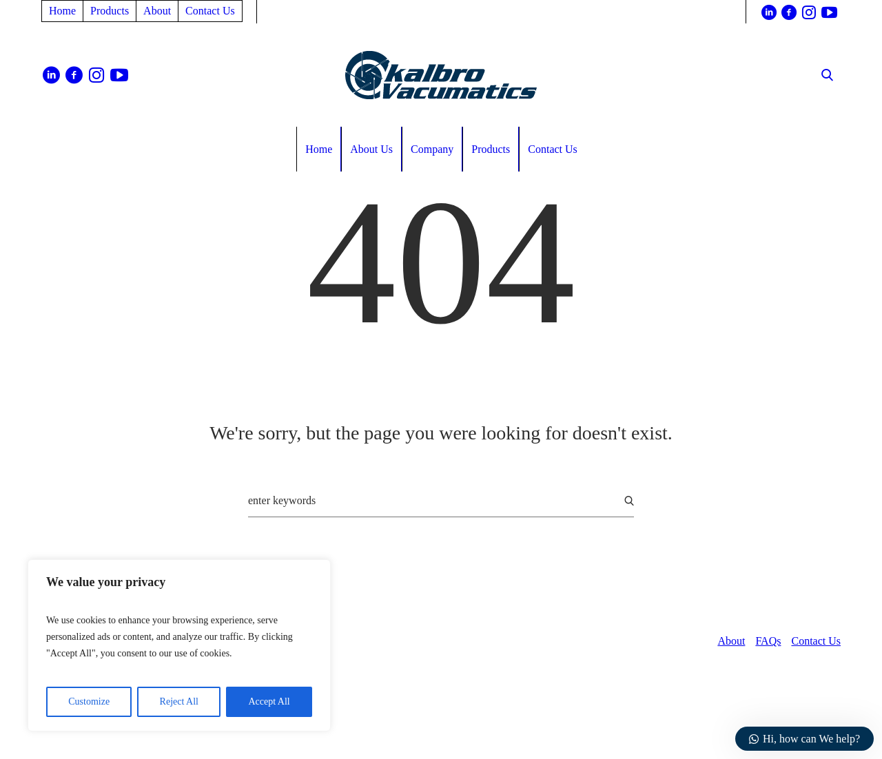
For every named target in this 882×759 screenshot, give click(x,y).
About (731, 641)
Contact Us (816, 641)
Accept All (268, 701)
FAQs (768, 641)
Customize (89, 701)
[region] (179, 645)
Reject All (179, 701)
